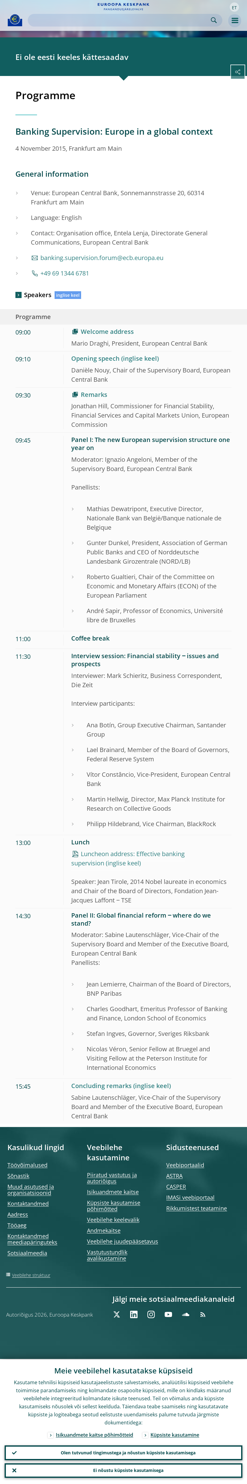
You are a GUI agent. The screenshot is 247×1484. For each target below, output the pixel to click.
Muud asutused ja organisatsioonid (30, 1189)
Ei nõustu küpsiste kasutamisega (128, 1470)
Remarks (94, 394)
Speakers (37, 295)
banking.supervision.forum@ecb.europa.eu (101, 258)
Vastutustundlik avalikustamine (107, 1255)
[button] (234, 7)
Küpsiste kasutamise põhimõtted (113, 1206)
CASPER (176, 1186)
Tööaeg (17, 1225)
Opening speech (95, 358)
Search (214, 20)
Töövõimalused (27, 1165)
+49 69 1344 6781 (64, 273)
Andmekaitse (104, 1230)
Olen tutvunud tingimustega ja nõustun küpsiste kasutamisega (128, 1452)
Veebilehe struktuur (31, 1275)
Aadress (17, 1214)
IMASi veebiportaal (190, 1197)
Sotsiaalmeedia (27, 1253)
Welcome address (107, 331)
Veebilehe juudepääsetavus (122, 1241)
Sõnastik (18, 1175)
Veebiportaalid (185, 1165)
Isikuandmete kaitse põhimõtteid (94, 1434)
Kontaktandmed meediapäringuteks (32, 1239)
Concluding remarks (101, 1086)
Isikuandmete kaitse (113, 1192)
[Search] (120, 20)
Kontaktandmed (28, 1203)
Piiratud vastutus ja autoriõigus (112, 1178)
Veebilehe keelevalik (113, 1219)
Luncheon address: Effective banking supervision (128, 858)
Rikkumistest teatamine (196, 1208)
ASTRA (174, 1175)
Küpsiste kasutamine (174, 1434)
